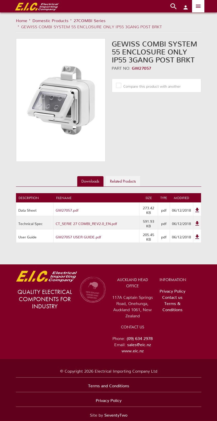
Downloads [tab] (90, 181)
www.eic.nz (132, 349)
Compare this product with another (150, 85)
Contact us (172, 296)
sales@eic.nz (139, 343)
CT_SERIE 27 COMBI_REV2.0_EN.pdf (86, 222)
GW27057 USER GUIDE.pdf (78, 236)
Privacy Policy (172, 290)
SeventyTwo (115, 414)
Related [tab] (123, 181)
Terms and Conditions (108, 384)
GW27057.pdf (67, 209)
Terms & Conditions (172, 305)
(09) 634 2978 (140, 337)
